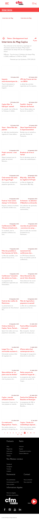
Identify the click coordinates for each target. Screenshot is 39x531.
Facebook (9, 464)
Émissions (9, 453)
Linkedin (9, 471)
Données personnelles (12, 495)
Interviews (9, 451)
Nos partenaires (11, 479)
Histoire (21, 446)
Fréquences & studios (25, 451)
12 (17, 434)
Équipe (21, 449)
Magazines (9, 449)
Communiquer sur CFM (13, 482)
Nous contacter (28, 479)
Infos (8, 446)
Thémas (9, 455)
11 (34, 433)
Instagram (9, 466)
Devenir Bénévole (23, 453)
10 (30, 433)
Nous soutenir (10, 484)
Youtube (9, 469)
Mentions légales (11, 493)
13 (21, 434)
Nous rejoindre (28, 482)
